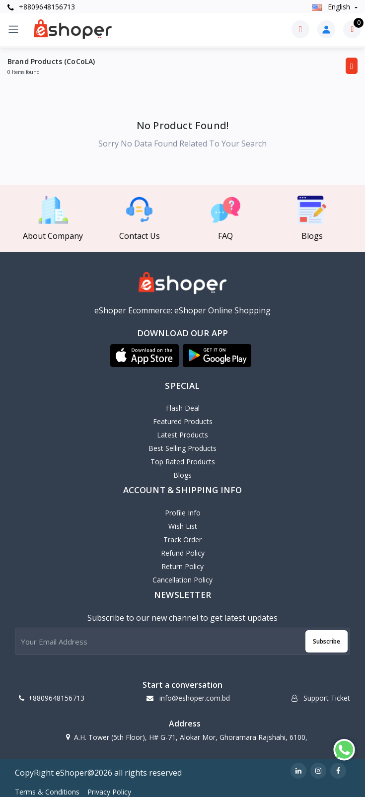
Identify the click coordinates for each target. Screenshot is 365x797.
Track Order (182, 539)
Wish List (182, 526)
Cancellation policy (182, 579)
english (332, 6)
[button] (144, 355)
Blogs (182, 475)
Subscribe (326, 641)
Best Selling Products (182, 448)
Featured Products (183, 421)
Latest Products (182, 434)
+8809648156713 (41, 6)
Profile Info (183, 512)
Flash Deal (183, 408)
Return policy (182, 566)
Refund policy (183, 553)
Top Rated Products (182, 461)
